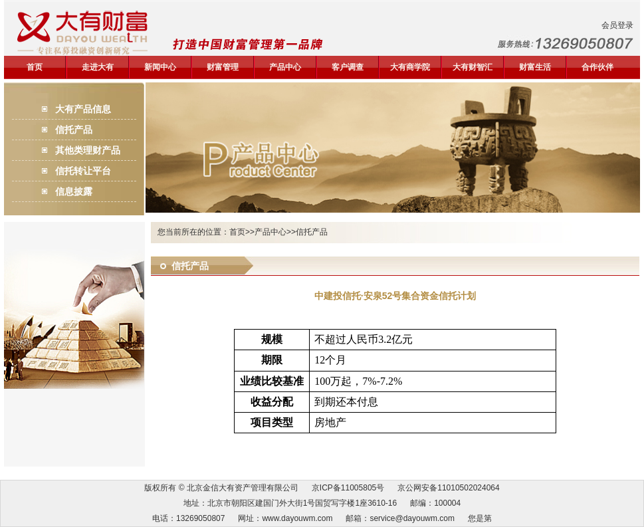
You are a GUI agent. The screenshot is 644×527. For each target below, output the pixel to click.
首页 (35, 67)
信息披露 (73, 191)
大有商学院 (410, 67)
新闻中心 (160, 67)
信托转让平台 (83, 170)
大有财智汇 (472, 67)
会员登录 (617, 25)
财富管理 (223, 67)
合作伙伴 (597, 67)
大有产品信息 (83, 109)
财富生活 (535, 67)
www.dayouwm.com (297, 518)
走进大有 (98, 67)
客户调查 (348, 67)
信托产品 (73, 129)
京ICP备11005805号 (348, 487)
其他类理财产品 (87, 150)
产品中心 (285, 67)
